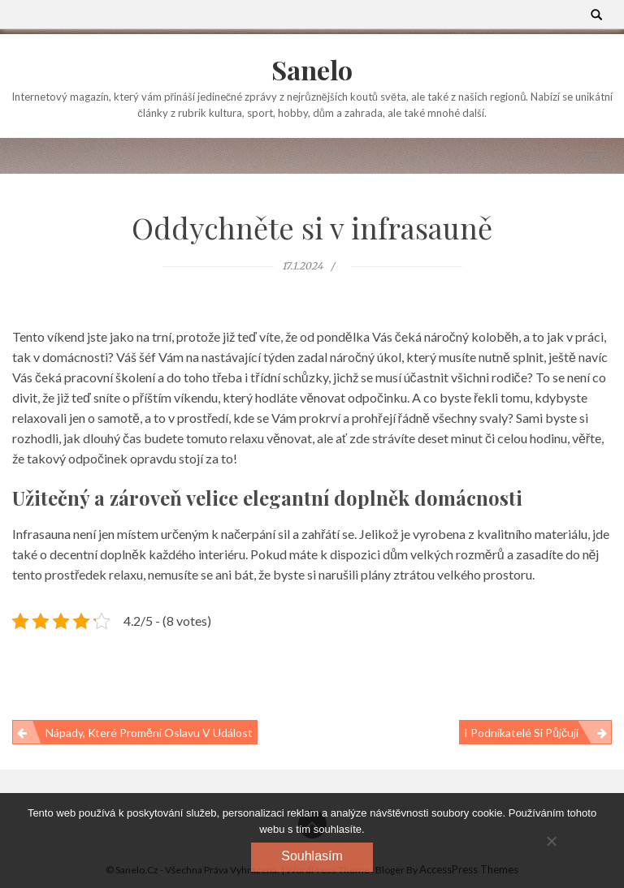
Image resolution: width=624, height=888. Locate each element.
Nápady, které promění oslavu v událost (149, 732)
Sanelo (312, 69)
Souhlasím (312, 856)
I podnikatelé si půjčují (521, 732)
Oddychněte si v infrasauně (312, 227)
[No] (551, 841)
